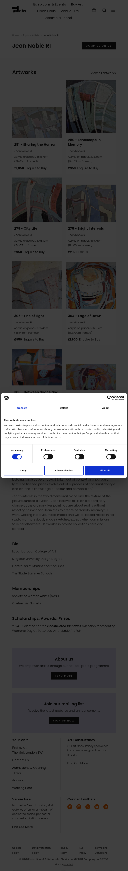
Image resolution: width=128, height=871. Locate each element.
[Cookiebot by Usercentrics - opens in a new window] (109, 397)
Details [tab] (64, 407)
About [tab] (105, 407)
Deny (23, 470)
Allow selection (64, 470)
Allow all (105, 470)
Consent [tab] (22, 407)
